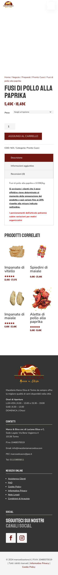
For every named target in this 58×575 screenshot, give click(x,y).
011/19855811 (17, 459)
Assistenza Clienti (17, 478)
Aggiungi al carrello (23, 136)
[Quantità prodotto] (9, 126)
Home (7, 77)
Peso (7, 112)
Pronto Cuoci (38, 77)
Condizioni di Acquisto (19, 498)
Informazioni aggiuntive (22, 165)
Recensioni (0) (18, 174)
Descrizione (16, 157)
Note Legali (13, 494)
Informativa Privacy (17, 490)
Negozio (16, 77)
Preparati (26, 77)
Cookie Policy (14, 486)
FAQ (10, 482)
